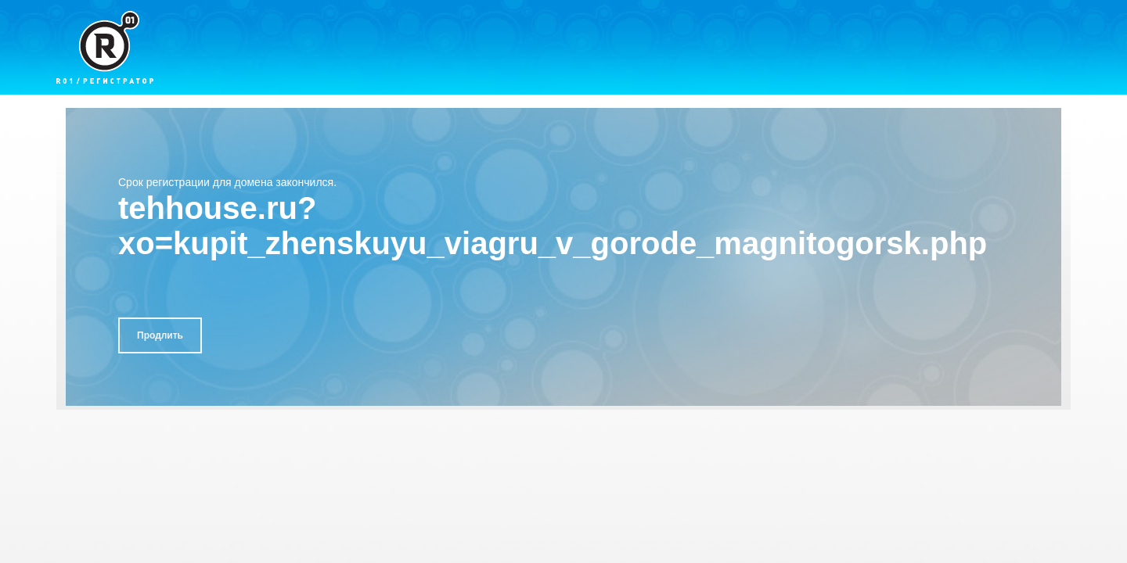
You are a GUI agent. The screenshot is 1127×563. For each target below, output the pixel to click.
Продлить (160, 335)
